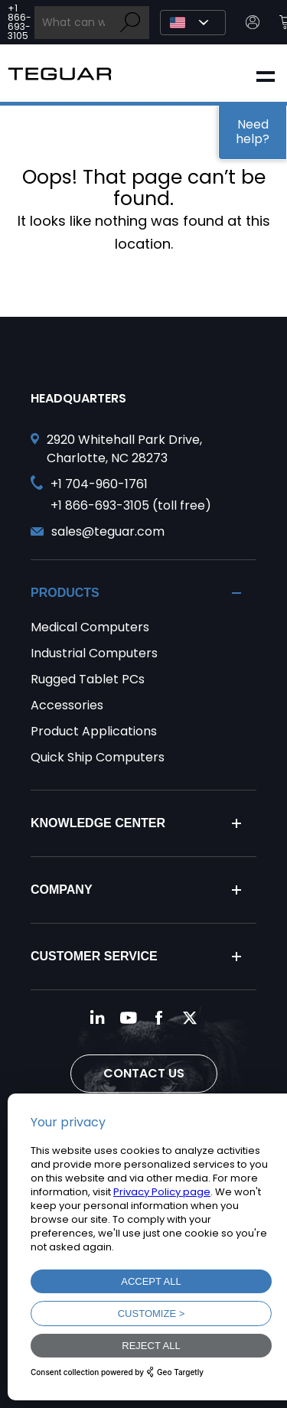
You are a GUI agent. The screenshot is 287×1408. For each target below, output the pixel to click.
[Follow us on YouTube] (128, 1018)
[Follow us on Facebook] (159, 1018)
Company (62, 889)
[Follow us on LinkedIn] (98, 1018)
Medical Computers (90, 627)
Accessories (67, 705)
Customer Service (94, 956)
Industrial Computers (94, 653)
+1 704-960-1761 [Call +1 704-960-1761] (99, 484)
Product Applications (94, 731)
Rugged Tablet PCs (88, 679)
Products (65, 592)
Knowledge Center (98, 822)
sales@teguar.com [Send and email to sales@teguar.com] (108, 531)
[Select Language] (193, 22)
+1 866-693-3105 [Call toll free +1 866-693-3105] (19, 22)
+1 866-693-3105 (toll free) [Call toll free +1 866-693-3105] (131, 505)
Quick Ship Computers (98, 757)
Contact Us (143, 1073)
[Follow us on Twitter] (190, 1018)
